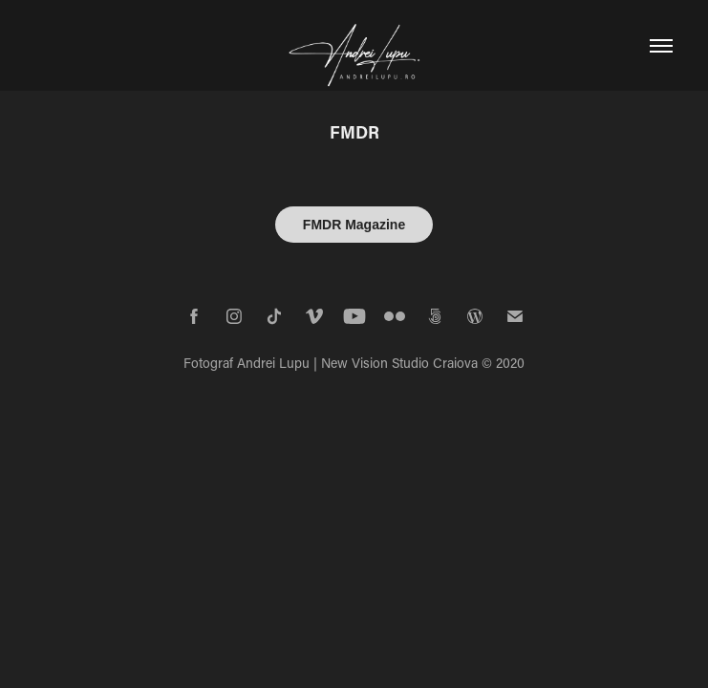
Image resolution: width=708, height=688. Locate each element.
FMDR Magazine (354, 224)
